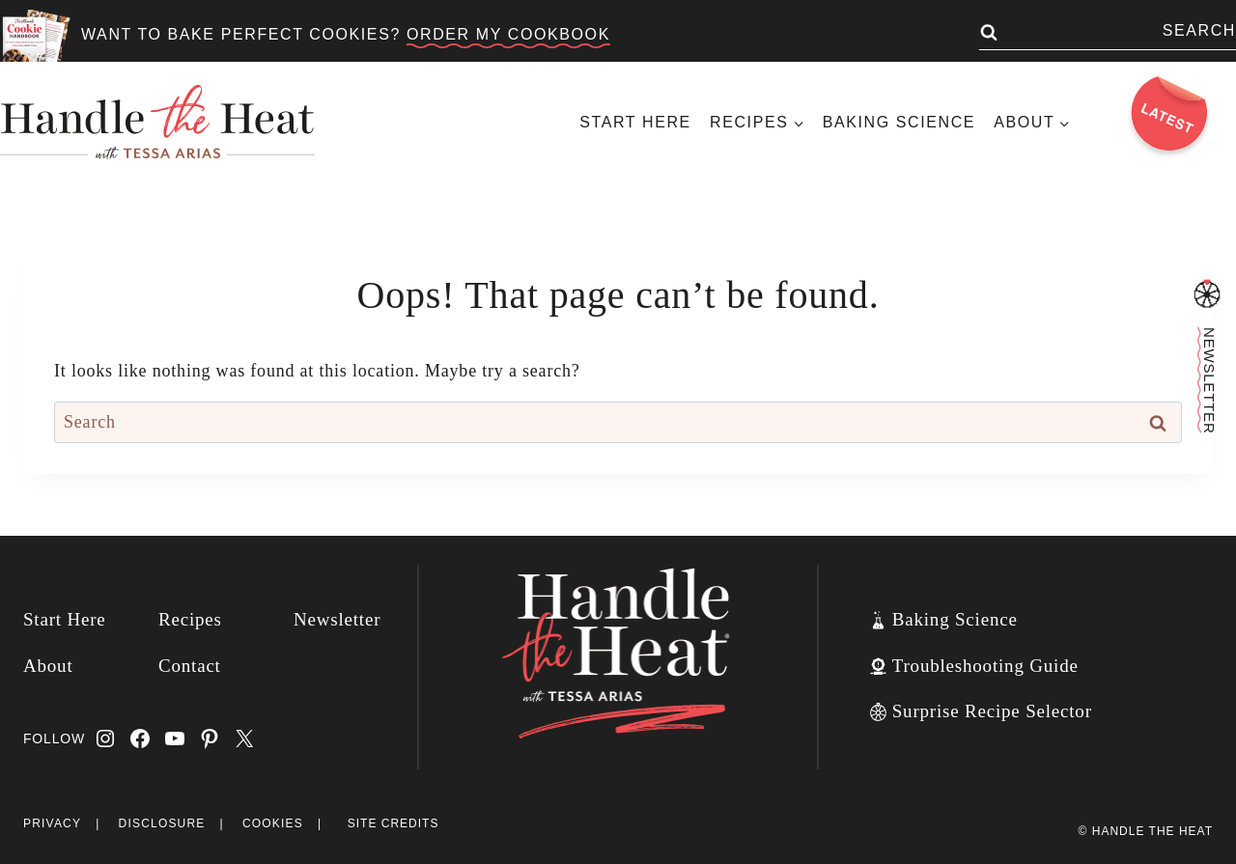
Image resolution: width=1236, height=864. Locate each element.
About (48, 665)
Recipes (190, 619)
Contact (189, 665)
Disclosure (162, 823)
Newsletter (337, 619)
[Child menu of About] (1032, 122)
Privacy (52, 823)
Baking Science (899, 122)
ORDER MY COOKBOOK (508, 34)
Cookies (272, 823)
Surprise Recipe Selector (992, 711)
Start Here (635, 122)
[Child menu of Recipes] (756, 122)
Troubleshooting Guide (985, 665)
